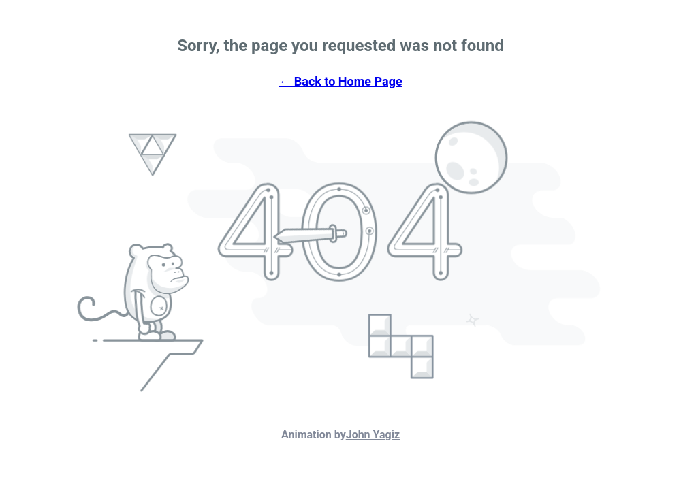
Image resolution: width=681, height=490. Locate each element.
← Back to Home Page (340, 81)
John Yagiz (373, 434)
